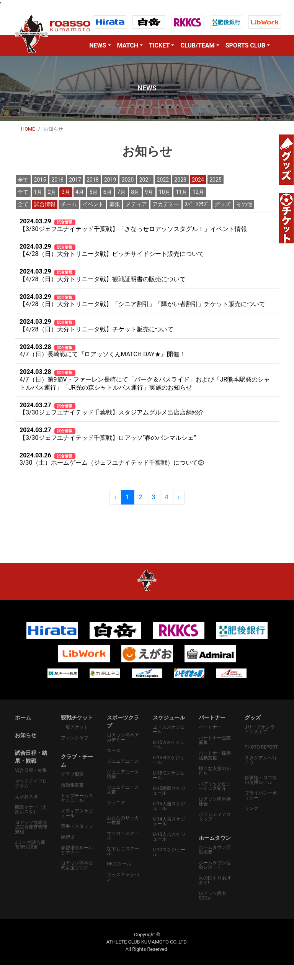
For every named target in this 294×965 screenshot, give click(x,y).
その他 (244, 204)
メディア (136, 204)
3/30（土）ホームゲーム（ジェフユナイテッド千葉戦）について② (112, 459)
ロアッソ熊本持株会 (215, 801)
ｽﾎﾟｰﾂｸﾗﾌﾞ (197, 204)
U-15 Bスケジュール (169, 760)
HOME (28, 129)
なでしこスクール (123, 851)
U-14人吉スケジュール (169, 821)
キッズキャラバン (123, 877)
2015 (40, 180)
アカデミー (165, 204)
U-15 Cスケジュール (169, 775)
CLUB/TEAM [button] (197, 45)
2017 (75, 180)
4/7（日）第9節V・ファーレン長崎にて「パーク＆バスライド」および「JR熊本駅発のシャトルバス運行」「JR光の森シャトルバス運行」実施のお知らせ (145, 379)
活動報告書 (72, 785)
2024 (198, 180)
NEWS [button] (97, 45)
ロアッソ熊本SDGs (212, 896)
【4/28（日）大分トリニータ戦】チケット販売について (96, 325)
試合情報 (45, 204)
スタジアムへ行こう (261, 760)
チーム (69, 204)
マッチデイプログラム (31, 783)
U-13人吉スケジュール (169, 837)
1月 (38, 192)
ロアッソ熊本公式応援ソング (77, 865)
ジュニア (116, 802)
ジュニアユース (123, 761)
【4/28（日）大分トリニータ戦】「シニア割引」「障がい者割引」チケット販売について (142, 300)
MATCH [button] (127, 45)
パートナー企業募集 (215, 740)
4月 (79, 192)
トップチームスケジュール (77, 798)
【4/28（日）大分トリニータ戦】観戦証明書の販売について (103, 275)
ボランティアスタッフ (215, 817)
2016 (57, 180)
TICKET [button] (159, 45)
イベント (93, 204)
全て (23, 180)
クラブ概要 (72, 774)
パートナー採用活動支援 (215, 755)
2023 (180, 180)
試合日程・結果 (31, 770)
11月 (181, 192)
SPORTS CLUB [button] (245, 45)
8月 (135, 192)
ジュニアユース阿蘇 (123, 774)
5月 (94, 192)
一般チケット (74, 727)
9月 (149, 192)
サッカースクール (123, 835)
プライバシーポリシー (261, 795)
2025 (215, 180)
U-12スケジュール (169, 852)
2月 (52, 192)
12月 (198, 192)
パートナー (210, 727)
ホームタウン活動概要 (215, 850)
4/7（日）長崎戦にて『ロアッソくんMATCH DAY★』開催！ (102, 350)
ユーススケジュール (169, 729)
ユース (114, 750)
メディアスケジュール (77, 813)
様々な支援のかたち (215, 771)
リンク (251, 808)
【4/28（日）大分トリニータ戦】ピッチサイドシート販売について (112, 250)
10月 (164, 192)
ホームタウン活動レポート (215, 865)
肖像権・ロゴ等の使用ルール (261, 780)
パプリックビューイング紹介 (215, 786)
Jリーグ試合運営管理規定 (30, 845)
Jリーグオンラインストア (260, 729)
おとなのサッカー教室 (123, 820)
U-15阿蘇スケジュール (169, 791)
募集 (114, 204)
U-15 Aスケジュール (169, 745)
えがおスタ (26, 796)
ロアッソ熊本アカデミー (123, 737)
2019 (110, 180)
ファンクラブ (74, 738)
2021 (145, 180)
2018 (92, 180)
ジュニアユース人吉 (123, 790)
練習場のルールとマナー (77, 850)
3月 (66, 192)
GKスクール (119, 864)
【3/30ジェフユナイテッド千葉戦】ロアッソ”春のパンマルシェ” (108, 433)
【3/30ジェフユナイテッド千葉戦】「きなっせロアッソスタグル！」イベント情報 (133, 225)
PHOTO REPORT (261, 747)
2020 (128, 180)
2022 (163, 180)
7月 (121, 192)
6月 (107, 192)
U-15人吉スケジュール (169, 806)
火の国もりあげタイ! (215, 880)
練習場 (68, 837)
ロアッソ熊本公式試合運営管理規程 (31, 827)
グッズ (222, 204)
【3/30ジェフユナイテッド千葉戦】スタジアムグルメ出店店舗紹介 (112, 408)
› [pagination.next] (179, 497)
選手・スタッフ (77, 826)
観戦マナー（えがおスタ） (31, 809)
